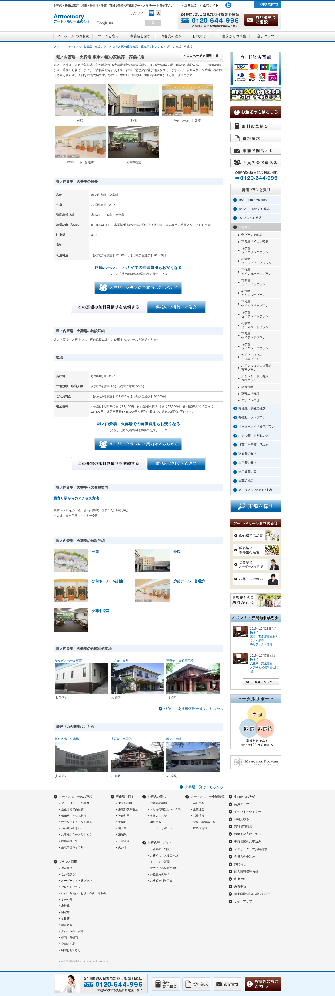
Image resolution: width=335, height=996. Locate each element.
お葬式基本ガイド (160, 842)
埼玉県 (122, 828)
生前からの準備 (244, 796)
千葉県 (122, 822)
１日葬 (65, 918)
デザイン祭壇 (250, 400)
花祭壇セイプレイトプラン (254, 314)
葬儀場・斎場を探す (96, 46)
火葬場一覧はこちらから (204, 787)
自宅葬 (65, 912)
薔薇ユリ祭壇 (250, 393)
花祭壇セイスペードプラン (254, 325)
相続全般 (155, 822)
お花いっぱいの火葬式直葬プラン (256, 367)
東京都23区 (125, 803)
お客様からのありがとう (76, 834)
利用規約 (240, 879)
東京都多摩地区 (128, 809)
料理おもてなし (71, 950)
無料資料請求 (243, 826)
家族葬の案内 (247, 453)
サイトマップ (243, 901)
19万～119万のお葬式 (253, 200)
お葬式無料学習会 (161, 880)
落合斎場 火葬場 (67, 739)
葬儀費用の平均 (160, 874)
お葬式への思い (71, 828)
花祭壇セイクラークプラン (254, 346)
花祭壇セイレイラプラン (253, 282)
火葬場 (122, 847)
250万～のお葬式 (250, 218)
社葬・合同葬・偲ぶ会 (253, 444)
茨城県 (122, 834)
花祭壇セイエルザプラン (253, 293)
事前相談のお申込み (247, 841)
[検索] (118, 23)
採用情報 (198, 815)
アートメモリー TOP (67, 46)
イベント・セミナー (247, 811)
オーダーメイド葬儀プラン (256, 426)
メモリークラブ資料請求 (250, 849)
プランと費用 (68, 861)
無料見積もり (243, 819)
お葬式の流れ (157, 796)
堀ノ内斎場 (173, 739)
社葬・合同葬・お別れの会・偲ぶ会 (83, 893)
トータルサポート (161, 828)
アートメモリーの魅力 (75, 803)
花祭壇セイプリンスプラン (254, 250)
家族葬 (65, 905)
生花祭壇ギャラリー (73, 847)
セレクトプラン (71, 887)
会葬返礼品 (246, 481)
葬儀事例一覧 (69, 841)
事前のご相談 (158, 815)
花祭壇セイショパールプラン (256, 271)
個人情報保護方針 (246, 871)
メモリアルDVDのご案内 (255, 490)
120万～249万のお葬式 (254, 209)
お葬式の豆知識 (160, 849)
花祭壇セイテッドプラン (253, 335)
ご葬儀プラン (69, 874)
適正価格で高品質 (72, 809)
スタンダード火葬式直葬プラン (254, 378)
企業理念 (198, 809)
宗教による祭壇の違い (164, 868)
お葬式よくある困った (164, 855)
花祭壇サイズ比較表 (254, 241)
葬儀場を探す (125, 796)
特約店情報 (200, 828)
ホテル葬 (66, 899)
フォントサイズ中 (151, 13)
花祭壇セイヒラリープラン (254, 303)
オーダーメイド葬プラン (76, 880)
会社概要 (198, 803)
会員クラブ (241, 804)
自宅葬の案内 (247, 462)
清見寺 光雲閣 (121, 739)
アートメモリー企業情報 (207, 796)
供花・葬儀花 (69, 937)
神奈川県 (123, 815)
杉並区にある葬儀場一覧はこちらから (193, 709)
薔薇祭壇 (247, 387)
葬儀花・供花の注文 (252, 408)
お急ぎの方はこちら (247, 834)
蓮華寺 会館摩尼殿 (180, 660)
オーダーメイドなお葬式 (76, 822)
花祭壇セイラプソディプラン (256, 261)
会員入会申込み (244, 856)
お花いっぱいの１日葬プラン (251, 357)
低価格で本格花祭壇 (73, 815)
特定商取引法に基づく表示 (252, 894)
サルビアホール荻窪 (68, 660)
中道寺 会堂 (120, 660)
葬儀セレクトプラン (252, 417)
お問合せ (240, 864)
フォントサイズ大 (158, 13)
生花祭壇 (244, 227)
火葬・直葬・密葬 (72, 931)
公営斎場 (123, 841)
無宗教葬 (66, 925)
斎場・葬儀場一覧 (204, 822)
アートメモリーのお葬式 (75, 796)
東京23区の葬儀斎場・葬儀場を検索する (138, 46)
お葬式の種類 (158, 803)
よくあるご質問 (160, 861)
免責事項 (240, 886)
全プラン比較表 (251, 234)
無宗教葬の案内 (249, 471)
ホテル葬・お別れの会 (253, 435)
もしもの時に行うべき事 (165, 809)
